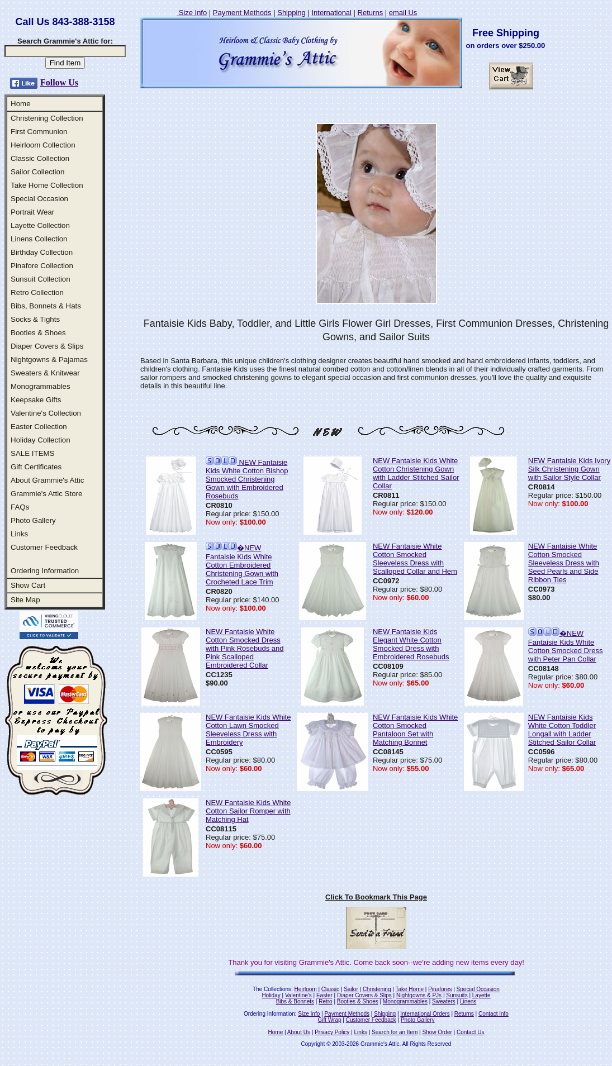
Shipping (291, 12)
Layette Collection (40, 225)
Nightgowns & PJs (419, 995)
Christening (377, 989)
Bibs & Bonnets (295, 1001)
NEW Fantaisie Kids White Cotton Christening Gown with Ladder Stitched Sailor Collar (416, 473)
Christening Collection (47, 118)
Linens (468, 1001)
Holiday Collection (40, 440)
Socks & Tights (35, 319)
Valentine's (298, 995)
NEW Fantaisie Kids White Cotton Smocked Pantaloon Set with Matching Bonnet (415, 729)
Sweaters (444, 1001)
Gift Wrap (329, 1020)
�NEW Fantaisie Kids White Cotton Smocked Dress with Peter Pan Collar (565, 646)
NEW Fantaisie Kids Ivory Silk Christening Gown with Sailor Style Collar (569, 469)
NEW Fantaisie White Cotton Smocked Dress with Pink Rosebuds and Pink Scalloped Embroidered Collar (244, 648)
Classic (330, 989)
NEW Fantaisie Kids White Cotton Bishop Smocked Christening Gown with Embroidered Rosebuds (247, 479)
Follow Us (59, 82)
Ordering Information (45, 571)
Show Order (437, 1032)
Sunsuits (456, 995)
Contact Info (493, 1014)
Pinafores (440, 989)
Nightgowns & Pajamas (49, 359)
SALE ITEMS (33, 453)
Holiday (271, 995)
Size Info (192, 12)
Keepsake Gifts (36, 400)
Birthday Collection (42, 252)
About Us (298, 1032)
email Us (403, 12)
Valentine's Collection (46, 413)
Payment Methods (242, 12)
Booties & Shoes (38, 333)
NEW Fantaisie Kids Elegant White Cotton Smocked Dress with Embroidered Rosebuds (411, 644)
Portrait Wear (32, 212)
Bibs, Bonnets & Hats (46, 306)
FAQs (20, 507)
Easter (324, 995)
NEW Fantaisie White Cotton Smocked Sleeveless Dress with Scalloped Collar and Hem (415, 558)
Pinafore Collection (42, 265)
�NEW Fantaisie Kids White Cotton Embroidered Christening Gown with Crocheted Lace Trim (242, 565)
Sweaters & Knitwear (45, 373)
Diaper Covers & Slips (47, 346)
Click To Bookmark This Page (376, 897)
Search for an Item (395, 1032)
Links (19, 534)
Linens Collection (39, 239)
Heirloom (306, 989)
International (331, 12)
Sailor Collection (37, 172)
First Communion (39, 131)
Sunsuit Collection (40, 279)
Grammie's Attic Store (46, 493)
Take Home (409, 989)
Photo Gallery (33, 520)
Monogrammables (40, 386)
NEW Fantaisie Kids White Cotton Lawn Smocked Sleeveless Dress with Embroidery (248, 729)
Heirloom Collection (43, 145)
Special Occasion (39, 198)
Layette (481, 995)
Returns (370, 12)
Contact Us (470, 1032)
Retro (325, 1001)
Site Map (25, 600)
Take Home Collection (47, 185)
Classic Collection (40, 158)
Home (21, 103)
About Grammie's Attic (47, 480)
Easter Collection (39, 426)
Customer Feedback (44, 547)
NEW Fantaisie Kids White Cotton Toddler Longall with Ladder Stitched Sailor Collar (562, 729)
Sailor (351, 989)
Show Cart (28, 585)
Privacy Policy (332, 1032)
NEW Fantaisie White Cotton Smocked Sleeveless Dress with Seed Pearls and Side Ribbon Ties (563, 563)
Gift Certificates (36, 467)
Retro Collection (37, 292)
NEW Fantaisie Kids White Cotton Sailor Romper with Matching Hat (248, 811)
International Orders (424, 1014)
